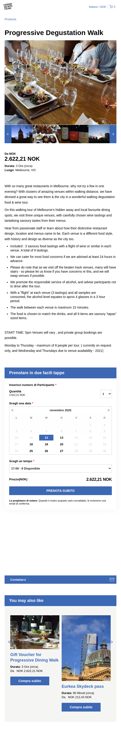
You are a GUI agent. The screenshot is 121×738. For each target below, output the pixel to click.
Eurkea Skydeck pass (83, 686)
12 (46, 437)
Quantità (49, 393)
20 (61, 444)
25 (31, 451)
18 (31, 444)
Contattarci (18, 579)
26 (46, 451)
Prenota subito (60, 491)
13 (61, 437)
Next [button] (111, 641)
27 (61, 451)
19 (46, 444)
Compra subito (30, 681)
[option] (19, 134)
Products (10, 19)
